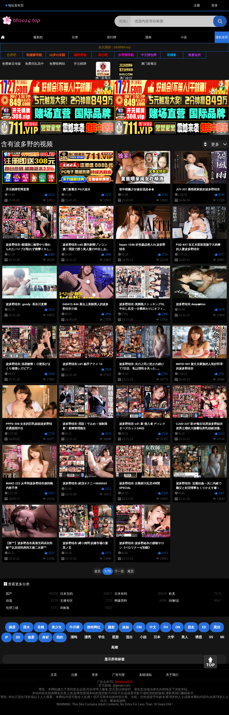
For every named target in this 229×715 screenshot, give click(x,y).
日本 (157, 637)
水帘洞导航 (126, 55)
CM (139, 627)
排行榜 (111, 37)
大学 (171, 637)
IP (6, 637)
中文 (152, 627)
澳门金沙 (126, 71)
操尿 (12, 627)
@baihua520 (123, 682)
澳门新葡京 (103, 71)
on (177, 627)
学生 (101, 637)
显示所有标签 (114, 659)
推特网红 (93, 627)
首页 (97, 571)
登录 (214, 5)
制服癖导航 (34, 55)
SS (211, 637)
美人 (184, 637)
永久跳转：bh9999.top (114, 47)
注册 (197, 5)
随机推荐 (222, 37)
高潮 (114, 647)
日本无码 (86, 594)
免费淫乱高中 (34, 63)
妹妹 (125, 627)
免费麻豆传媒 (11, 63)
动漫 (32, 601)
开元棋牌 (80, 63)
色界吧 (11, 55)
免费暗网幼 (57, 63)
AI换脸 (86, 608)
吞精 (40, 627)
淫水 (26, 627)
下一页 (119, 571)
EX (204, 627)
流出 (129, 637)
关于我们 (172, 674)
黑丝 (217, 627)
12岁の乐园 (57, 55)
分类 (75, 37)
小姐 (143, 637)
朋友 (191, 627)
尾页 (130, 571)
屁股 (115, 637)
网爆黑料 (140, 601)
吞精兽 (171, 55)
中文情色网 (149, 55)
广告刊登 (118, 674)
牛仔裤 (74, 627)
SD (18, 637)
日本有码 (140, 594)
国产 (32, 594)
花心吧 (103, 55)
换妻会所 (194, 55)
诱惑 (198, 637)
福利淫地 (80, 55)
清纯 (73, 637)
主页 (54, 674)
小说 (183, 37)
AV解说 (195, 601)
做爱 (31, 637)
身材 (45, 637)
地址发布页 (16, 5)
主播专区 (86, 601)
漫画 (148, 37)
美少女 (57, 627)
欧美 (195, 594)
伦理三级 (32, 608)
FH (166, 627)
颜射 (111, 627)
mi (222, 637)
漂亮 (87, 637)
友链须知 (145, 674)
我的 (59, 637)
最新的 (38, 37)
